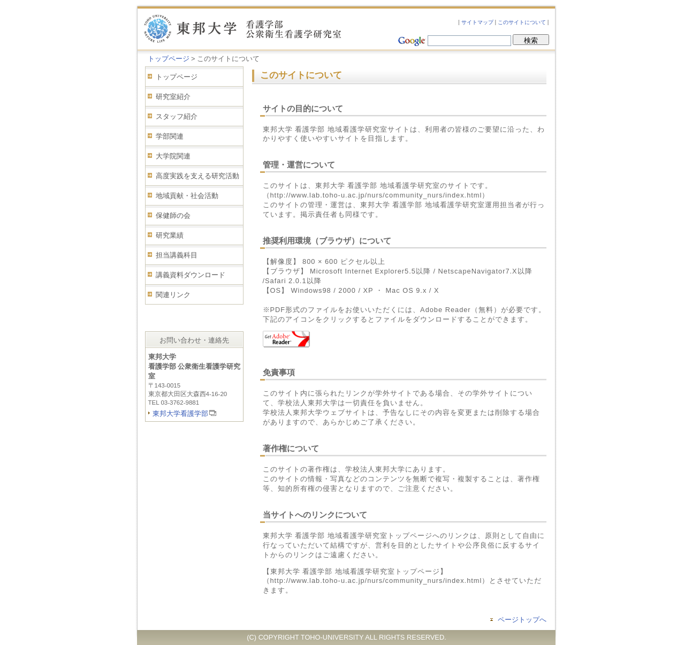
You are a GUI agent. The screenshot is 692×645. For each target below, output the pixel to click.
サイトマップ (477, 22)
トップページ (168, 59)
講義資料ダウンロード (190, 275)
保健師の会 (173, 215)
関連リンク (173, 295)
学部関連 (170, 136)
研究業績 (170, 235)
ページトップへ (522, 620)
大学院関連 (173, 156)
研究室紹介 (173, 97)
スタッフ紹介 (176, 116)
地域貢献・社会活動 (187, 196)
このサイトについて (522, 22)
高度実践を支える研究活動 (197, 176)
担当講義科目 (176, 255)
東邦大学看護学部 (180, 413)
